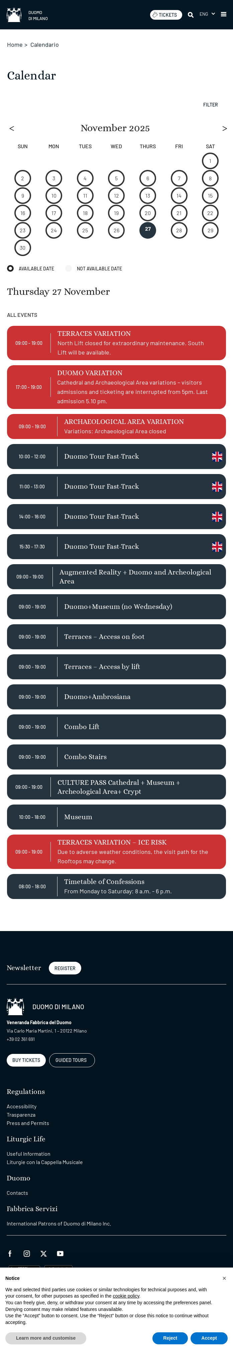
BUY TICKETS (26, 1060)
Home (15, 44)
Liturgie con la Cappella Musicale (45, 1162)
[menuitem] (207, 14)
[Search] (191, 14)
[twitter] (43, 1253)
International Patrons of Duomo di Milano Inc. (59, 1223)
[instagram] (26, 1253)
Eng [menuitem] (204, 14)
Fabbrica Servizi (32, 1208)
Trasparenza (21, 1114)
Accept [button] (209, 1338)
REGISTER (65, 968)
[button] (223, 14)
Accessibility (21, 1106)
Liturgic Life (26, 1139)
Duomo (18, 1178)
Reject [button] (170, 1338)
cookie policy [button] (126, 1296)
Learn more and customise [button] (46, 1338)
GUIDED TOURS (71, 1060)
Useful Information (28, 1153)
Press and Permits (28, 1123)
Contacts (17, 1192)
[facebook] (10, 1253)
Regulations (26, 1091)
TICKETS (164, 15)
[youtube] (60, 1253)
